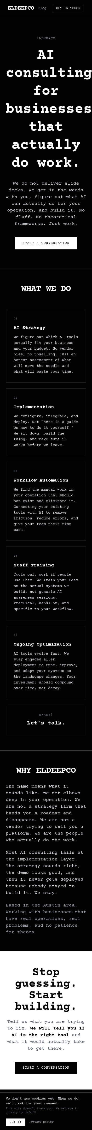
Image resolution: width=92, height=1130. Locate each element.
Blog (42, 8)
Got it (16, 1122)
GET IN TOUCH (68, 8)
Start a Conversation (46, 243)
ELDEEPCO (21, 8)
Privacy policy (41, 1122)
